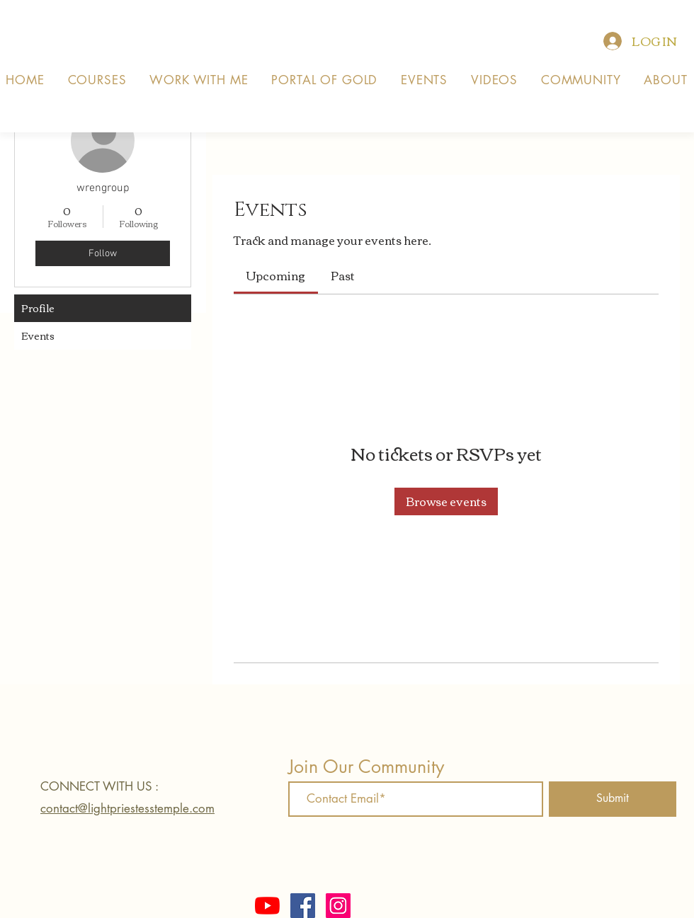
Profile (38, 308)
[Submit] (612, 799)
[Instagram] (338, 905)
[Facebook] (302, 905)
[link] (275, 275)
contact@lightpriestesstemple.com (127, 808)
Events (38, 335)
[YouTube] (267, 905)
